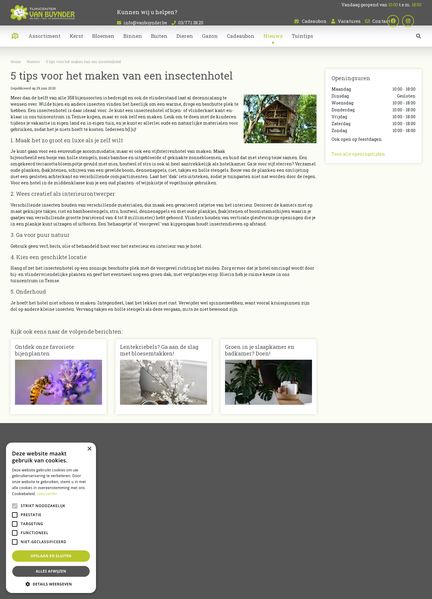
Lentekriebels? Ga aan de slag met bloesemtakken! (159, 350)
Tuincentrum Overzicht (232, 590)
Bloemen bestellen (407, 566)
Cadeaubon (314, 21)
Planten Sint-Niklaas (127, 566)
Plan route (346, 542)
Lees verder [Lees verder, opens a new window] (47, 493)
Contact (381, 21)
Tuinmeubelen (236, 529)
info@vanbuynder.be (145, 23)
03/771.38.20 (190, 23)
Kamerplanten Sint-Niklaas (171, 566)
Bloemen (230, 510)
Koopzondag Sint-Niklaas (216, 573)
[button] (51, 584)
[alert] (51, 518)
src (419, 44)
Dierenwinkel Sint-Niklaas (366, 566)
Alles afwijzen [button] (51, 571)
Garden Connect (195, 590)
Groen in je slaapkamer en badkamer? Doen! (260, 350)
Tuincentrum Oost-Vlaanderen (315, 566)
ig (416, 21)
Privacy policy (268, 590)
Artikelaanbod (236, 500)
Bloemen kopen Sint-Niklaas (222, 566)
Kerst (226, 536)
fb (400, 21)
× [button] (89, 449)
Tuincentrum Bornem (267, 566)
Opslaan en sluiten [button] (51, 555)
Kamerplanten (236, 517)
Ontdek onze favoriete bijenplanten (44, 350)
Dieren (227, 523)
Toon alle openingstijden (358, 154)
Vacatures (349, 21)
